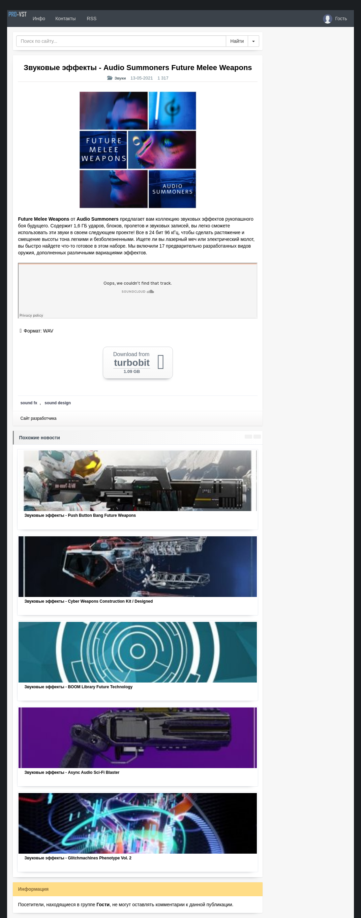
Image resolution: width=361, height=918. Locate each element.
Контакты (86, 18)
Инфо (59, 18)
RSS (111, 18)
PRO (27, 18)
